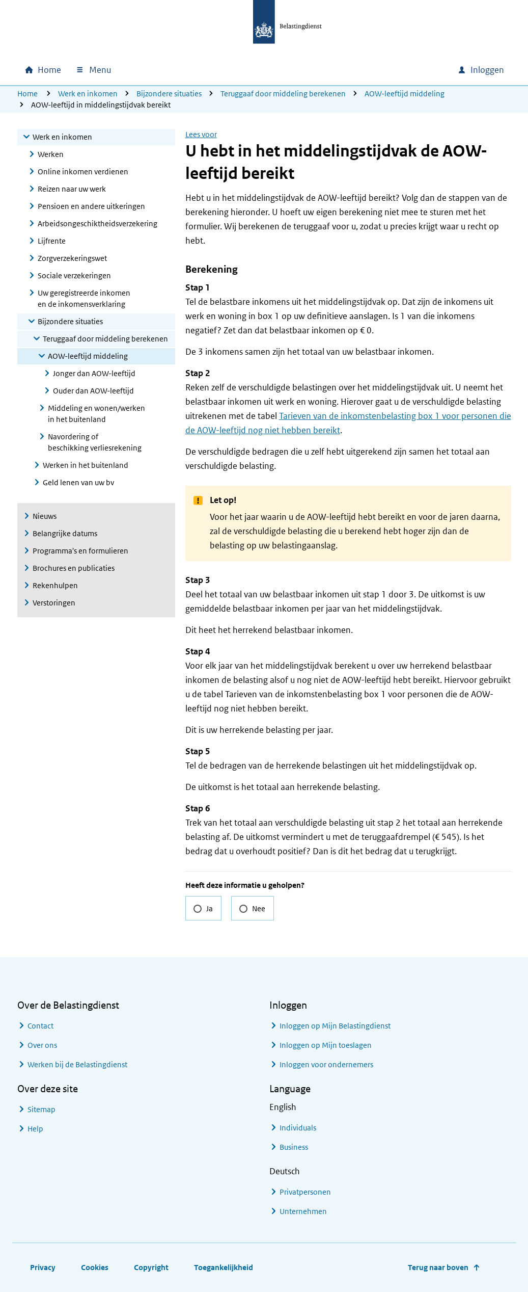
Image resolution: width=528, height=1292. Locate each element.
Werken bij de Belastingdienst (77, 1064)
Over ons (42, 1045)
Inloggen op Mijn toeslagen (326, 1045)
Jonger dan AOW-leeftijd (94, 373)
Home (27, 93)
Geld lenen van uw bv (78, 482)
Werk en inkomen (88, 93)
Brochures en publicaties (74, 568)
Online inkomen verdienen (83, 171)
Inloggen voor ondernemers (326, 1064)
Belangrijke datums (65, 533)
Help (35, 1128)
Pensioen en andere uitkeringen (91, 206)
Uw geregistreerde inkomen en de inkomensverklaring (84, 298)
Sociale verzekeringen (74, 275)
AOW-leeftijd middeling (404, 93)
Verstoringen (54, 603)
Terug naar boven (438, 1267)
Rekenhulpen (55, 585)
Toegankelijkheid (223, 1267)
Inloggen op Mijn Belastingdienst (335, 1026)
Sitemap (41, 1109)
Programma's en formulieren (80, 551)
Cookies (94, 1267)
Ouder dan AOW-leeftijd (93, 390)
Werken (51, 154)
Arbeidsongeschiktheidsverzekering (97, 223)
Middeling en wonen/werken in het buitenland (96, 413)
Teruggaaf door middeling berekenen (283, 93)
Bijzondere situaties (169, 93)
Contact (40, 1026)
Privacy (42, 1267)
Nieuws (45, 516)
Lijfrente (52, 241)
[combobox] (362, 70)
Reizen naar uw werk (72, 189)
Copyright (151, 1267)
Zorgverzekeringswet (72, 258)
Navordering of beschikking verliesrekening (95, 442)
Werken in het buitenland (85, 465)
